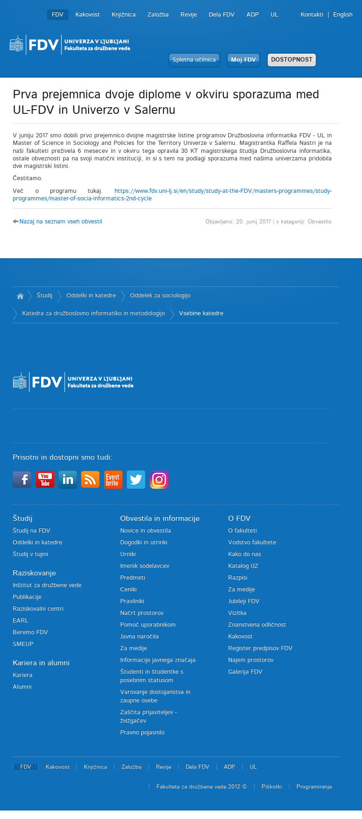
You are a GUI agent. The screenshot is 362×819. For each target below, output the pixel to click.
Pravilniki (132, 601)
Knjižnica (124, 15)
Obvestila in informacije (160, 518)
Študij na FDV (31, 531)
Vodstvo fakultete (252, 543)
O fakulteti (242, 531)
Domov (20, 296)
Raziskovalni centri (38, 609)
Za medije (133, 648)
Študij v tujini (30, 554)
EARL (20, 621)
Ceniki (128, 590)
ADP (253, 15)
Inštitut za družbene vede (47, 585)
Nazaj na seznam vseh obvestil (60, 222)
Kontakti (312, 15)
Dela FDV (222, 15)
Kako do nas (244, 554)
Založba (158, 15)
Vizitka (237, 613)
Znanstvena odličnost (257, 625)
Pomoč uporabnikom (148, 625)
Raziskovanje (34, 573)
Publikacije (27, 597)
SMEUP (23, 644)
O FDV (239, 518)
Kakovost (87, 15)
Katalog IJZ (243, 566)
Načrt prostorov (142, 613)
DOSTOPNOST (292, 60)
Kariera (23, 675)
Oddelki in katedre (91, 296)
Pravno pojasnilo (142, 733)
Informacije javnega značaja (158, 660)
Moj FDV (243, 60)
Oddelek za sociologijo (160, 296)
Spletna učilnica (194, 60)
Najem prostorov (250, 660)
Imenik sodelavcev (144, 566)
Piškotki (272, 786)
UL (274, 15)
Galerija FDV (245, 672)
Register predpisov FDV (260, 648)
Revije (189, 15)
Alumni (22, 687)
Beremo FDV (30, 632)
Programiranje (314, 786)
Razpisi (237, 578)
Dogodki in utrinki (143, 543)
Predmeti (132, 578)
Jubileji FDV (244, 601)
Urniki (128, 554)
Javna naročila (139, 637)
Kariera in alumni (41, 663)
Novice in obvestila (145, 531)
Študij (44, 296)
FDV (58, 15)
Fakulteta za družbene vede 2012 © (201, 786)
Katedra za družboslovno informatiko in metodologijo (93, 313)
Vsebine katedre (201, 313)
